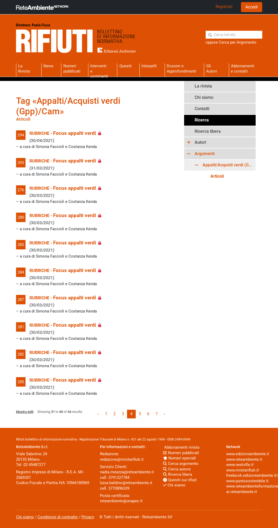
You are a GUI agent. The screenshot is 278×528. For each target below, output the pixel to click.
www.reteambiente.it (244, 459)
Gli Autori (211, 68)
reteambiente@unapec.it (121, 501)
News (48, 66)
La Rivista (24, 68)
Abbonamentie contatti (242, 68)
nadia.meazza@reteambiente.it (127, 472)
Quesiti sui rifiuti (180, 480)
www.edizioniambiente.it (247, 454)
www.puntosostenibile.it (247, 481)
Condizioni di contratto (58, 517)
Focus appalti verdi (74, 133)
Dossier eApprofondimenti (181, 68)
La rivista (203, 86)
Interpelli (149, 66)
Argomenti (205, 153)
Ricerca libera (208, 131)
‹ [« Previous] (98, 413)
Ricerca (202, 119)
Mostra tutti (24, 412)
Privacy (88, 517)
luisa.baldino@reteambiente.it (126, 482)
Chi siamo (204, 97)
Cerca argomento (181, 463)
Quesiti (125, 66)
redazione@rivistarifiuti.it (122, 459)
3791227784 (118, 477)
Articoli (217, 176)
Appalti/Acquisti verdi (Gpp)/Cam (229, 164)
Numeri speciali (179, 458)
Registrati (224, 6)
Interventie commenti (99, 70)
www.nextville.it (240, 464)
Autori (200, 142)
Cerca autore (177, 469)
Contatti (202, 108)
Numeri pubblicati (71, 68)
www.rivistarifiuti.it (242, 470)
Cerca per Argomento (237, 42)
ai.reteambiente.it (241, 491)
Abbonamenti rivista (181, 447)
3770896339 (118, 488)
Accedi (251, 6)
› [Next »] (164, 413)
